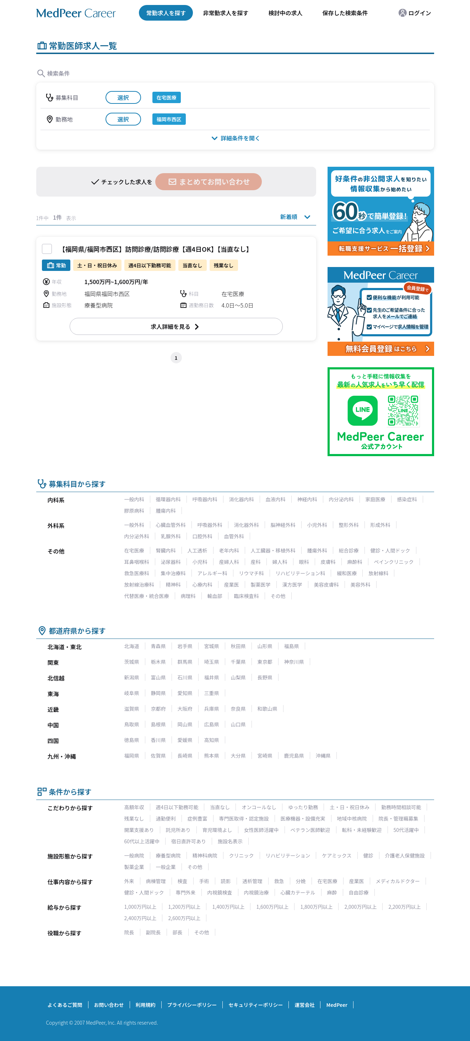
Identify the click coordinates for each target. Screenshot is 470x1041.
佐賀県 (158, 755)
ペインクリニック (394, 561)
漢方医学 (292, 584)
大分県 (238, 755)
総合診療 (349, 550)
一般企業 (166, 866)
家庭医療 (375, 499)
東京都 (265, 661)
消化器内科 (241, 499)
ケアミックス (336, 855)
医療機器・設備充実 (303, 818)
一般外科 (134, 524)
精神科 (173, 584)
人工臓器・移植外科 (273, 550)
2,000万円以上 (360, 906)
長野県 (265, 677)
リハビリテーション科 (300, 573)
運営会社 (304, 1004)
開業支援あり (139, 829)
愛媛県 (185, 739)
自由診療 (359, 892)
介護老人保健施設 (405, 855)
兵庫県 (211, 708)
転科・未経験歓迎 (362, 829)
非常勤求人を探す (225, 13)
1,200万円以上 (184, 906)
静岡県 (158, 692)
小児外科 (317, 524)
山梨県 (238, 677)
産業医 (231, 584)
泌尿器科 (171, 561)
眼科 (304, 561)
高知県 (211, 739)
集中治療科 (173, 573)
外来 (129, 881)
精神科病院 (205, 855)
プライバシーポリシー (192, 1004)
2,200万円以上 (404, 906)
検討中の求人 (285, 13)
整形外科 (349, 524)
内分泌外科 (136, 536)
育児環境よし (217, 829)
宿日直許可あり (188, 841)
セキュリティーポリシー (255, 1004)
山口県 (238, 724)
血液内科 (276, 499)
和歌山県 (267, 708)
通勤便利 (166, 818)
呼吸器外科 (210, 524)
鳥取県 (131, 724)
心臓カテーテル (298, 892)
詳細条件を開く (235, 138)
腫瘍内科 (166, 510)
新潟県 (131, 677)
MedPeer (336, 1004)
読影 (226, 881)
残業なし (134, 818)
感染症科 (407, 499)
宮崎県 (265, 755)
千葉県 (238, 661)
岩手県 (185, 646)
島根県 (158, 724)
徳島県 (131, 739)
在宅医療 (134, 550)
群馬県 (185, 661)
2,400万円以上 (140, 918)
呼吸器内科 (205, 499)
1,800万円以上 (316, 906)
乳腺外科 (171, 536)
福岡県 (131, 755)
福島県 (291, 646)
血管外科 (234, 536)
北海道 (131, 646)
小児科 (200, 561)
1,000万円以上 (140, 906)
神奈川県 (294, 661)
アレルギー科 (212, 573)
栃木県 (158, 661)
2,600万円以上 (184, 918)
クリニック (241, 855)
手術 (204, 881)
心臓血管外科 (171, 524)
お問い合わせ (109, 1004)
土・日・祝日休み (349, 807)
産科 (256, 561)
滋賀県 (131, 708)
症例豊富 (197, 818)
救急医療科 (136, 573)
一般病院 (134, 855)
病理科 (188, 595)
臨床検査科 (246, 595)
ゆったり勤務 (303, 807)
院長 (129, 932)
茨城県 (131, 661)
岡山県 (185, 724)
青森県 (158, 646)
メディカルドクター (398, 881)
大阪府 (185, 708)
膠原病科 (134, 510)
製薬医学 (261, 584)
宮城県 (211, 646)
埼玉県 (211, 661)
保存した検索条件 (345, 13)
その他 (278, 595)
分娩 (301, 881)
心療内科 (202, 584)
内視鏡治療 (256, 892)
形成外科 (380, 524)
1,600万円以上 (272, 906)
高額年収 (134, 807)
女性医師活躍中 (261, 829)
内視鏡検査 (219, 892)
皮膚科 (328, 561)
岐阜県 (131, 692)
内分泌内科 (341, 499)
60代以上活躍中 (142, 841)
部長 (178, 932)
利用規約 (146, 1004)
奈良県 (238, 708)
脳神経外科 (283, 524)
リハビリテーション (288, 855)
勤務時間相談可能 (401, 807)
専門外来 (186, 892)
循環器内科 (168, 499)
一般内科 (134, 499)
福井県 (211, 677)
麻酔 (332, 892)
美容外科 (361, 584)
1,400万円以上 (228, 906)
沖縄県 (323, 755)
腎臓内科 (166, 550)
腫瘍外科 (317, 550)
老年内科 (229, 550)
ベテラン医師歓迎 (310, 829)
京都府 (158, 708)
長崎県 (185, 755)
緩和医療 (347, 573)
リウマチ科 (251, 573)
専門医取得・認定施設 (244, 818)
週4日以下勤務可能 (177, 807)
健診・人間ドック (390, 550)
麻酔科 (354, 561)
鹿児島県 (294, 755)
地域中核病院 (352, 818)
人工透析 (197, 550)
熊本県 (211, 755)
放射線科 (378, 573)
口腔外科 (202, 536)
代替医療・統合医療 (146, 595)
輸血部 (214, 595)
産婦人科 (229, 561)
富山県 (158, 677)
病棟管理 (156, 881)
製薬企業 (134, 866)
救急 (279, 881)
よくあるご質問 (65, 1004)
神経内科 (307, 499)
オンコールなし (259, 807)
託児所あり (178, 829)
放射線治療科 (139, 584)
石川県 (185, 677)
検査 (183, 881)
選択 (123, 97)
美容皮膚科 (326, 584)
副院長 (153, 932)
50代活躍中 (406, 829)
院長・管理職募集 (398, 818)
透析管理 (253, 881)
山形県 (265, 646)
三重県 (211, 692)
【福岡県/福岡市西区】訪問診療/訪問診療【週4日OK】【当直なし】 (156, 248)
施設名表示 (230, 841)
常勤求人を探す (166, 13)
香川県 (158, 739)
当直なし (220, 807)
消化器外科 (246, 524)
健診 (368, 855)
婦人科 (279, 561)
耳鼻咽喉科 (136, 561)
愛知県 (185, 692)
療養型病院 (168, 855)
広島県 (211, 724)
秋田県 (238, 646)
